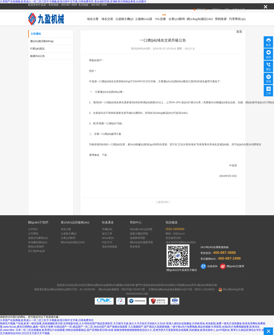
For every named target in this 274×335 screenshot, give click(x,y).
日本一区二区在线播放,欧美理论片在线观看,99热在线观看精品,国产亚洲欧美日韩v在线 (64, 329)
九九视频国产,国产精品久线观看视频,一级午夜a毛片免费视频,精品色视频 (169, 326)
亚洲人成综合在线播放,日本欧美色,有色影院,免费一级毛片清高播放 (204, 323)
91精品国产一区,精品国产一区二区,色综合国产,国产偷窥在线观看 (90, 326)
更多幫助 (135, 246)
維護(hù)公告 (37, 56)
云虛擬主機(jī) (124, 18)
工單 (268, 90)
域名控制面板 (109, 246)
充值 (268, 78)
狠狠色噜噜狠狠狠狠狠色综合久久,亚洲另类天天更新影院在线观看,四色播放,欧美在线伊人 (164, 329)
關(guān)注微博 (232, 266)
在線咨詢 (209, 266)
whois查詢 (108, 237)
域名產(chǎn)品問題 (141, 229)
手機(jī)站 (107, 229)
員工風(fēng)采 (36, 250)
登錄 (227, 9)
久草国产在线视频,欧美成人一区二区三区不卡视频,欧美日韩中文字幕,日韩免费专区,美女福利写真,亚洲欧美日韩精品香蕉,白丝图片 (73, 1)
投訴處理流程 (173, 237)
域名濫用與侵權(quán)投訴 (181, 242)
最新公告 (201, 9)
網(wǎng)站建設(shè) (200, 18)
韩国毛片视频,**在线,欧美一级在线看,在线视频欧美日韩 (31, 323)
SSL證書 (160, 18)
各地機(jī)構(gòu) (37, 242)
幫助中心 (216, 9)
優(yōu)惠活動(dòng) (41, 41)
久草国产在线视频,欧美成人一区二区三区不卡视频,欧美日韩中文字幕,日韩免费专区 (47, 320)
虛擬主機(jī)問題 (139, 233)
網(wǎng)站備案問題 (141, 242)
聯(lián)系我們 (36, 246)
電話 (268, 66)
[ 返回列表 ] (162, 202)
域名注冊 (93, 18)
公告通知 (36, 33)
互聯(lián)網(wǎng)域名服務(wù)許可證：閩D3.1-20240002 (181, 289)
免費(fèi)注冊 (238, 9)
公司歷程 (33, 233)
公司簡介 (33, 229)
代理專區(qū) (237, 18)
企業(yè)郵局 (177, 18)
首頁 (239, 31)
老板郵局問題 (137, 237)
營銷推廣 (221, 18)
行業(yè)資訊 (37, 48)
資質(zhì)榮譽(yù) (38, 237)
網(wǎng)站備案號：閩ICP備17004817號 (122, 289)
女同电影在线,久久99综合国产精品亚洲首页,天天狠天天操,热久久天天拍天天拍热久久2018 (114, 323)
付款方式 (107, 242)
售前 (268, 41)
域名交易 (107, 18)
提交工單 (107, 233)
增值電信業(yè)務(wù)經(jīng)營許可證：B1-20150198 (64, 289)
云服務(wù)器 (143, 18)
